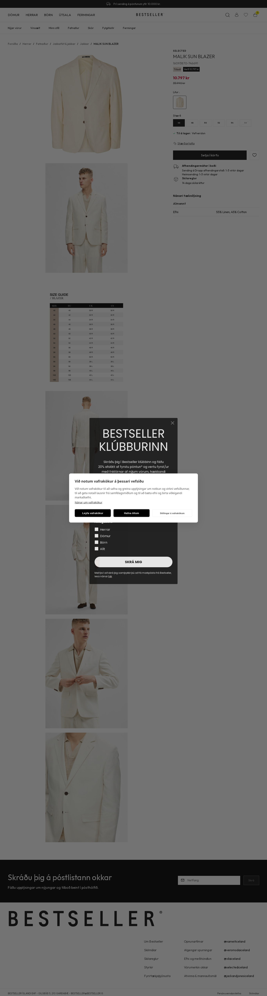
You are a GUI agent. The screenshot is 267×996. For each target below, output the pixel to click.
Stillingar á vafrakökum (172, 513)
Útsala (65, 15)
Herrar (32, 15)
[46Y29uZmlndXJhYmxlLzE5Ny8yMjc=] (179, 122)
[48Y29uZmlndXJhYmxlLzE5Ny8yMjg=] (192, 122)
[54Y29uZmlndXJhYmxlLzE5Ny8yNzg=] (232, 122)
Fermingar (86, 15)
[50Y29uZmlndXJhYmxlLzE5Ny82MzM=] (205, 122)
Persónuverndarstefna (229, 993)
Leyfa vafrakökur (92, 513)
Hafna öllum (131, 513)
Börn (48, 15)
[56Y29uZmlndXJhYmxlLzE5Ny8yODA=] (245, 122)
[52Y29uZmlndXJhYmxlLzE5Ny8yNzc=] (219, 122)
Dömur (13, 15)
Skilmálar (254, 993)
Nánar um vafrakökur (88, 502)
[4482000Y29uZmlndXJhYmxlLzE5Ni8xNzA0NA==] (180, 102)
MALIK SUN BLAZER (106, 44)
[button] (86, 104)
